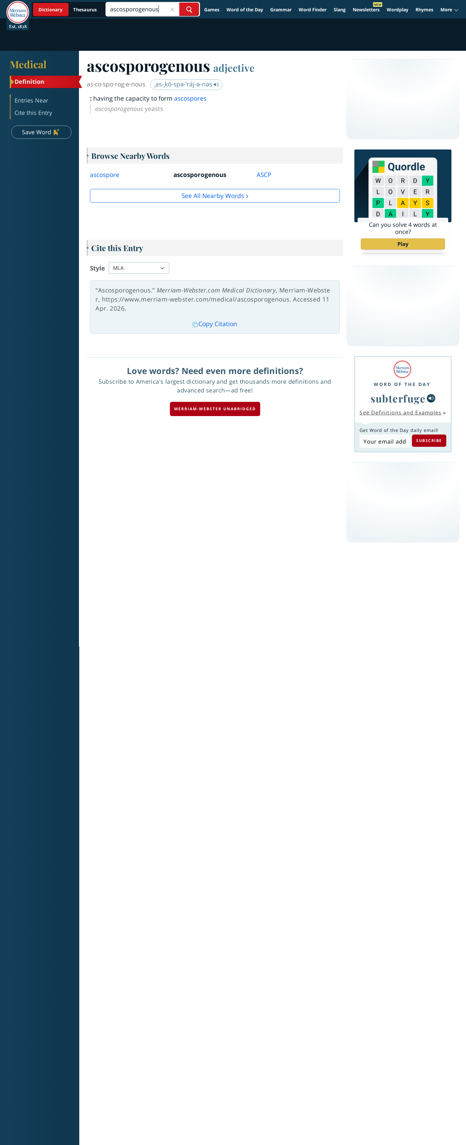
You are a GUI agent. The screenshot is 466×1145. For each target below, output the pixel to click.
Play (402, 244)
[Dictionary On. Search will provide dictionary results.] (68, 9)
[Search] (152, 9)
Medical (28, 64)
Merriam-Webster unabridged (215, 409)
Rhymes (424, 9)
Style (97, 268)
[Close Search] (172, 9)
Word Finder (313, 9)
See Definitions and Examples (400, 412)
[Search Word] (189, 9)
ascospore (104, 175)
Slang (340, 9)
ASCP (264, 175)
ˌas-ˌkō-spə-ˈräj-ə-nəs (186, 84)
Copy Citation (215, 324)
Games (211, 9)
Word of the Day (245, 9)
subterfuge (398, 398)
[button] (450, 10)
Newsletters (366, 9)
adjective (234, 67)
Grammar (281, 9)
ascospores (190, 98)
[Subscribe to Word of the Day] (385, 441)
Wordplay (397, 9)
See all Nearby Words (213, 196)
